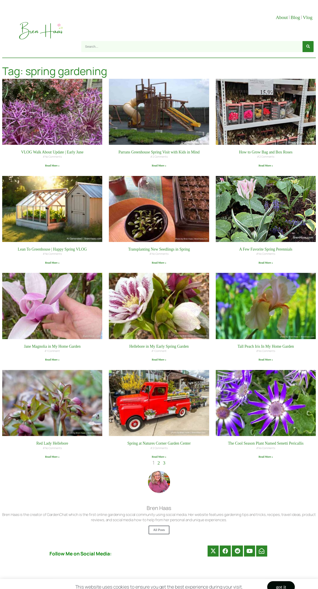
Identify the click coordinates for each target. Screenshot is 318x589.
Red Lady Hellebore (52, 443)
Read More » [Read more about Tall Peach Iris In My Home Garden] (266, 359)
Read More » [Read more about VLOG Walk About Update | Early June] (52, 165)
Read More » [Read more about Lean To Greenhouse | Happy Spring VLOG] (52, 262)
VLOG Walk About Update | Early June (52, 152)
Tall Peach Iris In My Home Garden (266, 346)
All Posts (159, 530)
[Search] (308, 46)
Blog (295, 17)
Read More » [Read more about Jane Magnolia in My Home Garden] (52, 359)
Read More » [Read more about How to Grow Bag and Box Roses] (266, 165)
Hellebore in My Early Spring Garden (159, 346)
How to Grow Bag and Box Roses (265, 152)
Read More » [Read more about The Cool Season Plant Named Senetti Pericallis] (266, 456)
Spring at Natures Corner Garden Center (159, 443)
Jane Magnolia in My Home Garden (52, 346)
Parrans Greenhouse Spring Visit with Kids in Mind (158, 152)
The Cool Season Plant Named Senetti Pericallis (265, 443)
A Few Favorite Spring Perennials (265, 249)
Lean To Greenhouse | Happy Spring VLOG (52, 249)
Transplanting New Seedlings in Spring (159, 249)
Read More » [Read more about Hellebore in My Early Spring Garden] (159, 359)
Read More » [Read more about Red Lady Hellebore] (52, 456)
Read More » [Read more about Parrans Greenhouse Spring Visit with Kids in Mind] (159, 165)
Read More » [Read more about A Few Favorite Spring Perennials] (266, 262)
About (282, 17)
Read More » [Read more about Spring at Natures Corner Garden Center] (159, 456)
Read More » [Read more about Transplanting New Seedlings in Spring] (159, 262)
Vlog (308, 17)
